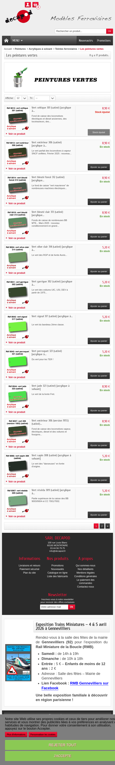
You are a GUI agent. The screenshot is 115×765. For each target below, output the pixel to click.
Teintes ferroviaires (66, 49)
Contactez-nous (85, 586)
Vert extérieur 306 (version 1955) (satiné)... (50, 422)
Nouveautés (86, 40)
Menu (17, 40)
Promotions (104, 40)
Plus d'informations (16, 734)
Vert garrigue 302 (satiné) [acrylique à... (52, 283)
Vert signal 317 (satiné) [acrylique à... (52, 316)
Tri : (32, 98)
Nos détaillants (86, 569)
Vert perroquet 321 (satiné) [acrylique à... (47, 352)
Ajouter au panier (98, 167)
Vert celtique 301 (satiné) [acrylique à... (51, 109)
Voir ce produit (16, 133)
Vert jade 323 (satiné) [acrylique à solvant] (51, 387)
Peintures (20, 49)
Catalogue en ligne (57, 572)
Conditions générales (85, 576)
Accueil (8, 49)
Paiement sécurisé (29, 569)
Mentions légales (86, 572)
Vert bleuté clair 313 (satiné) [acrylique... (47, 213)
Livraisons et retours (29, 565)
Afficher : (10, 98)
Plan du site (29, 572)
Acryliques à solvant (40, 49)
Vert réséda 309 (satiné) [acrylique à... (51, 491)
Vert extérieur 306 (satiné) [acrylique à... (47, 144)
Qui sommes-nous (85, 565)
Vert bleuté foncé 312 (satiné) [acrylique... (48, 178)
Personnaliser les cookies (42, 734)
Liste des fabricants (57, 576)
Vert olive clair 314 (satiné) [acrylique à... (52, 248)
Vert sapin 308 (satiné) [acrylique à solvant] (51, 457)
